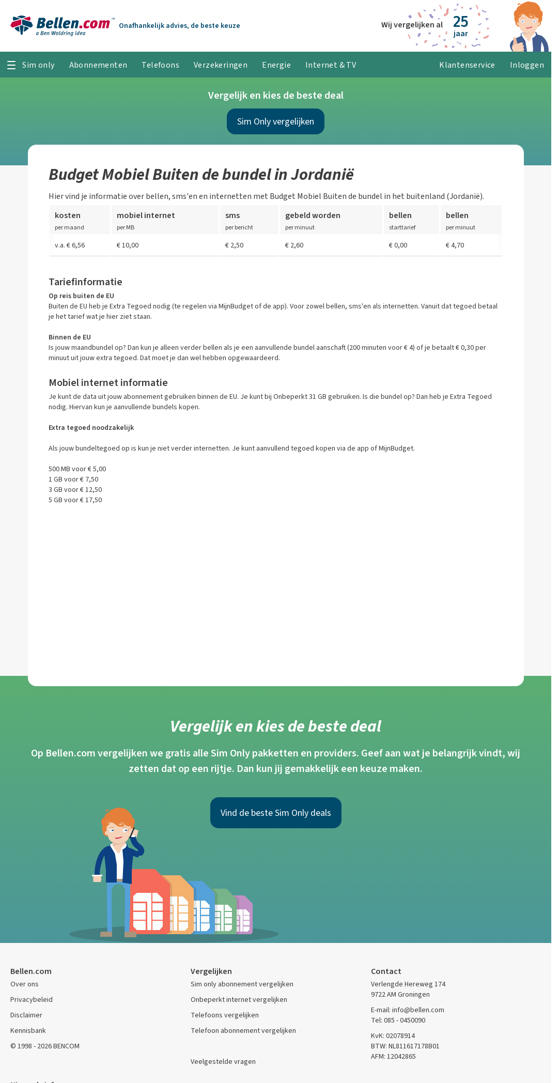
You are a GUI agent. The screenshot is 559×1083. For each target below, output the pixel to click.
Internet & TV (330, 64)
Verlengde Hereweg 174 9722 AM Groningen (408, 989)
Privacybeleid (31, 999)
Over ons (24, 984)
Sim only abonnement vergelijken (242, 984)
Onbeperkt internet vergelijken (239, 999)
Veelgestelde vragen (223, 1061)
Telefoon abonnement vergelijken (243, 1030)
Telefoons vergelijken (225, 1015)
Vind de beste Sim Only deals (276, 813)
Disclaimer (26, 1015)
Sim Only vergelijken (275, 121)
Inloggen (527, 64)
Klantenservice (467, 64)
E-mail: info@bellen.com (407, 1010)
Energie (276, 64)
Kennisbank (28, 1030)
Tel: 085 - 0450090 (398, 1020)
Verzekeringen (220, 64)
